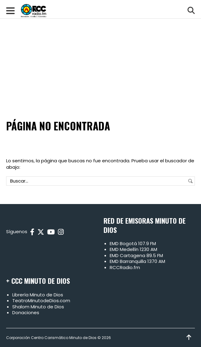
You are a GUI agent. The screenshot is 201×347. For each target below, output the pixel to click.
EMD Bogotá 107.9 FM (133, 243)
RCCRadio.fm (125, 267)
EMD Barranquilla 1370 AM (137, 261)
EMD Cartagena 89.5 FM (136, 255)
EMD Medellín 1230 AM (133, 249)
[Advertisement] (100, 46)
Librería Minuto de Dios (37, 294)
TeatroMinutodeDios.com (41, 300)
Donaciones (25, 312)
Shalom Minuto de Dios (38, 306)
